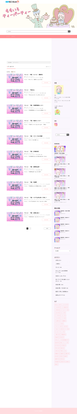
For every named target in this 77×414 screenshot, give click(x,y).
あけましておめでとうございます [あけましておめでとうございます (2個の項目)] (61, 304)
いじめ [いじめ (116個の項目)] (57, 307)
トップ (8, 36)
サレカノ (13, 36)
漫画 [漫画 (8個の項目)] (65, 356)
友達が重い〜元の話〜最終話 (59, 153)
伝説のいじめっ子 (63, 166)
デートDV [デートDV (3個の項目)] (57, 315)
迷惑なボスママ (59, 295)
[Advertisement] (29, 51)
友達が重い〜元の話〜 (64, 154)
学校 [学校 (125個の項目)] (62, 348)
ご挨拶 (57, 263)
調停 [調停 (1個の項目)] (67, 361)
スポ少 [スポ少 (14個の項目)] (57, 312)
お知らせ (58, 260)
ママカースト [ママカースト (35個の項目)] (58, 326)
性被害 (39, 154)
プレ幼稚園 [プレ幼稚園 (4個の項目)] (63, 320)
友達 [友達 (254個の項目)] (57, 342)
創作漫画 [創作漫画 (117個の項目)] (65, 339)
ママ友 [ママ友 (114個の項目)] (65, 326)
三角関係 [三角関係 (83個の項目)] (63, 334)
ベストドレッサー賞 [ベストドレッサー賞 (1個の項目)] (59, 323)
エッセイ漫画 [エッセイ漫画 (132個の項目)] (64, 307)
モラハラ (37, 77)
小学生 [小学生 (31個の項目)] (57, 350)
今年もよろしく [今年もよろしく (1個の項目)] (58, 339)
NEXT (47, 228)
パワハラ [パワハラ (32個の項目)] (63, 318)
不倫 (40, 77)
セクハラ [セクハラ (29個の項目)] (63, 312)
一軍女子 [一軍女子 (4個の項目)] (57, 334)
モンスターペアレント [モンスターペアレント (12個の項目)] (59, 331)
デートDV (30, 77)
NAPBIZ (40, 410)
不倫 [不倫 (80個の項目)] (56, 337)
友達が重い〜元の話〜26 (64, 224)
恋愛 (42, 77)
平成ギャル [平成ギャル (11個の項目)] (63, 350)
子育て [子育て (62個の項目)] (57, 348)
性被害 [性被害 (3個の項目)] (62, 353)
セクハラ (27, 77)
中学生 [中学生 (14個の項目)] (62, 337)
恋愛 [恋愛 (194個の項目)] (67, 353)
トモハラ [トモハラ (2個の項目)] (63, 315)
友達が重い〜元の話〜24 (64, 237)
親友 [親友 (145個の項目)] (63, 361)
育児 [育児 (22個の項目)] (62, 358)
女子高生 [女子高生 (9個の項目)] (63, 345)
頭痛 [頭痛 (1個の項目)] (56, 364)
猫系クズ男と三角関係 (61, 291)
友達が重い (58, 284)
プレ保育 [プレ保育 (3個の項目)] (57, 320)
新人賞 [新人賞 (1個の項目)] (57, 356)
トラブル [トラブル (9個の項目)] (57, 318)
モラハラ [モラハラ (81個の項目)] (66, 329)
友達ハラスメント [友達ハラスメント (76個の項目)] (64, 342)
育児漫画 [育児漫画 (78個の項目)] (57, 361)
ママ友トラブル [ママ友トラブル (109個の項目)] (59, 329)
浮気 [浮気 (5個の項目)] (61, 356)
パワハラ (34, 77)
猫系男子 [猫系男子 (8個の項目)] (57, 358)
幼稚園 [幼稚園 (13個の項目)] (57, 353)
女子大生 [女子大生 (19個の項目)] (57, 345)
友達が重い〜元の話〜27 (64, 217)
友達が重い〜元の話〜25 (64, 230)
